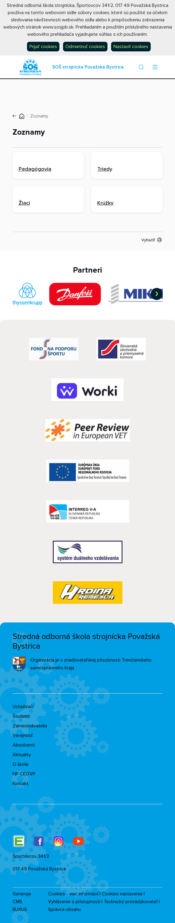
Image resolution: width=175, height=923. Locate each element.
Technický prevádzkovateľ (131, 902)
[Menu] (155, 67)
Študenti (21, 716)
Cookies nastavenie (122, 894)
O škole (21, 764)
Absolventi (24, 745)
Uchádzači (23, 707)
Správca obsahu (64, 909)
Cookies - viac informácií (73, 894)
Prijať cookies (43, 47)
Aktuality (22, 755)
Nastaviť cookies (130, 47)
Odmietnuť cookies (85, 47)
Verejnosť (23, 735)
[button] (141, 67)
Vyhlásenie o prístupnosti (74, 902)
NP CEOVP (24, 774)
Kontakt (21, 784)
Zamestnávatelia (30, 726)
